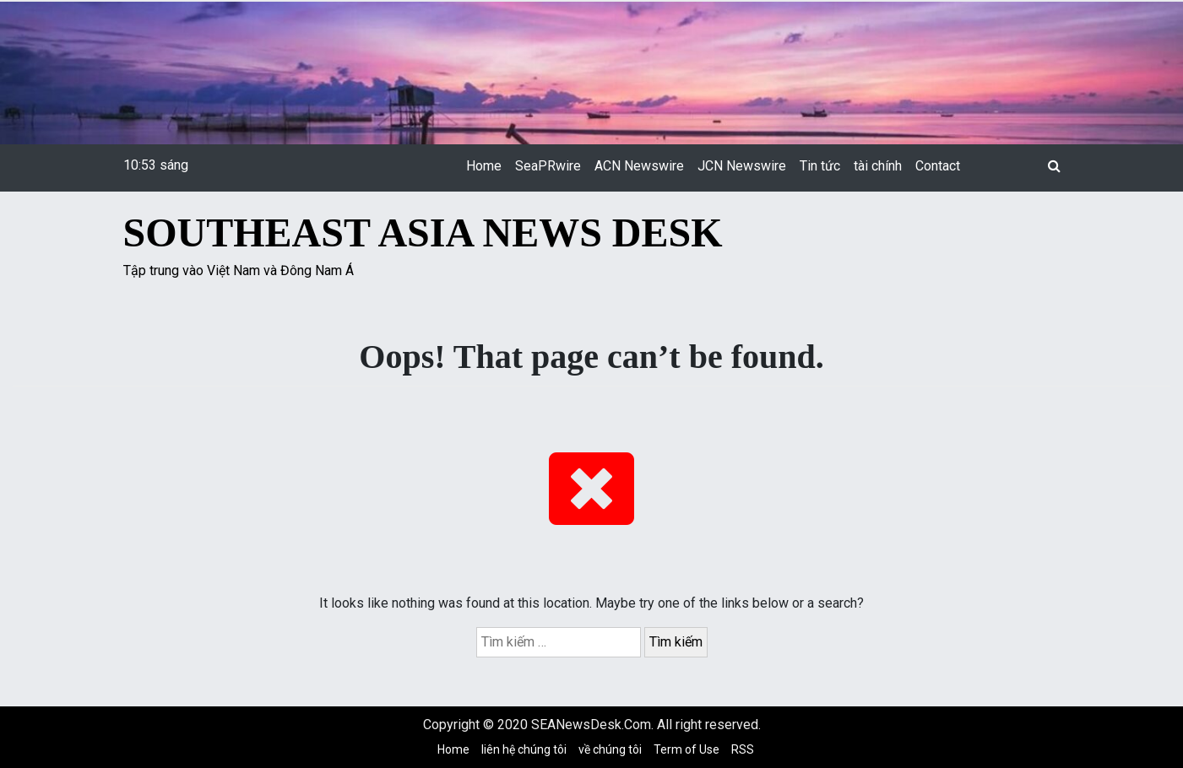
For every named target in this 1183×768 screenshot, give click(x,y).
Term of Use (686, 749)
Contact (937, 166)
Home (484, 166)
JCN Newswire (741, 166)
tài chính (878, 166)
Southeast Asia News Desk (423, 232)
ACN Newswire (639, 166)
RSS (742, 749)
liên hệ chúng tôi (524, 749)
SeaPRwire (548, 166)
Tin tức (820, 166)
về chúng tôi (610, 749)
